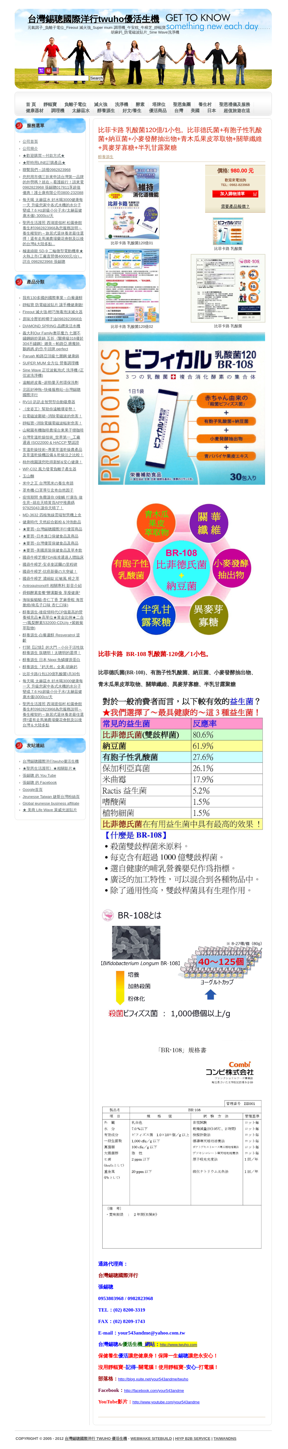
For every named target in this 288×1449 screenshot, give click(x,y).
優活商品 (158, 110)
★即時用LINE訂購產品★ (44, 162)
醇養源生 (106, 110)
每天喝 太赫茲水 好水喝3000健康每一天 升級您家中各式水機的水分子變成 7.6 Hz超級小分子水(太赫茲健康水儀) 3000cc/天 (53, 207)
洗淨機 (121, 104)
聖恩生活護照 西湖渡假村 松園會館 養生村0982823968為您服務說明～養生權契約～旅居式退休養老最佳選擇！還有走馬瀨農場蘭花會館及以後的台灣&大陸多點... (53, 233)
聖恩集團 (182, 104)
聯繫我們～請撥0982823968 (47, 169)
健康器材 (34, 110)
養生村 (205, 104)
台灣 (178, 110)
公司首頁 (30, 141)
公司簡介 (30, 148)
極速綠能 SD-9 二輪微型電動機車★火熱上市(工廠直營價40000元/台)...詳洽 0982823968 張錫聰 (53, 256)
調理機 (57, 110)
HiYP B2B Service (192, 1438)
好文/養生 (132, 110)
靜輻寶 (50, 104)
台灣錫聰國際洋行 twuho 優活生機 (96, 1438)
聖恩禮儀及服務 (234, 104)
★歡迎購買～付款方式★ (44, 155)
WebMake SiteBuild (151, 1438)
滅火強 (100, 104)
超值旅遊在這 (237, 110)
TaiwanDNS (225, 1438)
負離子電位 (75, 104)
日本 (211, 110)
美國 (195, 110)
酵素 (140, 104)
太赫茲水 (81, 110)
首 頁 (31, 104)
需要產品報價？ (235, 206)
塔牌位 (158, 104)
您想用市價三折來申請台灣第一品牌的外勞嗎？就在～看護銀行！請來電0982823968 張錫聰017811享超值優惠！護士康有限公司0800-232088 (53, 185)
